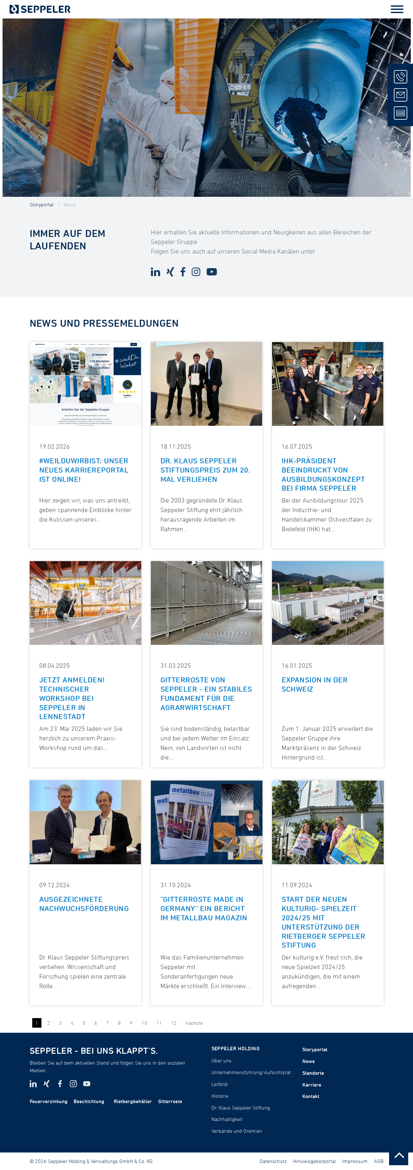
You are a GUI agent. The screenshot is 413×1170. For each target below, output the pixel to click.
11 (159, 1023)
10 (144, 1023)
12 (174, 1023)
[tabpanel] (207, 107)
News (70, 204)
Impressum (355, 1161)
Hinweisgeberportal (314, 1161)
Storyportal (42, 204)
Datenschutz (273, 1161)
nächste (194, 1023)
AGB (379, 1161)
